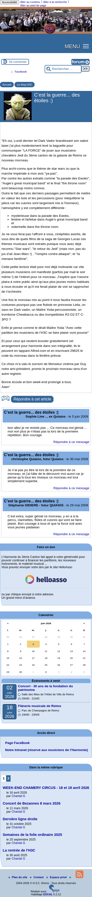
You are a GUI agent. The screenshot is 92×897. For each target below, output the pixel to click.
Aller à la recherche (55, 1)
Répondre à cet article (32, 399)
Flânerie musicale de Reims (39, 706)
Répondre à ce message (71, 442)
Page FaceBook (17, 743)
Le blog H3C (24, 84)
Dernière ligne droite (20, 819)
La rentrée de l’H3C (19, 850)
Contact (37, 877)
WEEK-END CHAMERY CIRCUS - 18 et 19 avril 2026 (46, 788)
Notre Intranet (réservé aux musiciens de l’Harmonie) (46, 750)
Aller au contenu (30, 1)
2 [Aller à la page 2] (8, 778)
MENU (72, 46)
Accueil (6, 84)
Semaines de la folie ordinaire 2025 (32, 835)
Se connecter (18, 62)
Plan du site (18, 877)
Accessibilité (9, 2)
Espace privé (56, 877)
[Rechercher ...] (63, 69)
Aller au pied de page (33, 5)
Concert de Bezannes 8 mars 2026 (31, 803)
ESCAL (48, 894)
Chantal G (18, 796)
